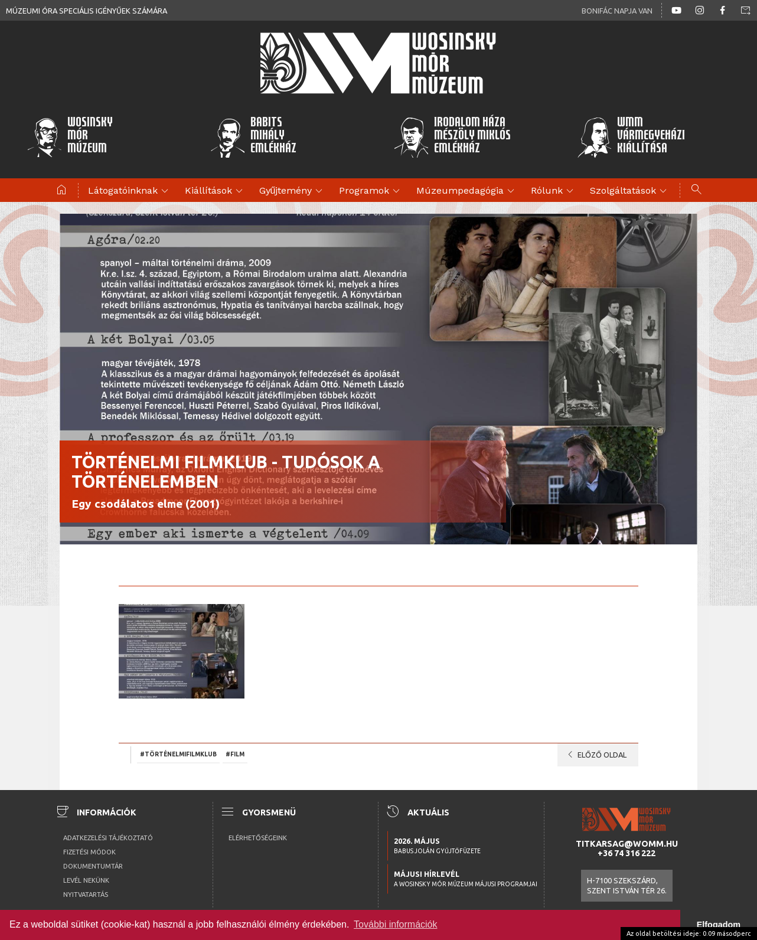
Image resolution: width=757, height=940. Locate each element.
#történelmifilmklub (178, 754)
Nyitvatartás (85, 894)
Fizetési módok (89, 852)
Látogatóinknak (130, 191)
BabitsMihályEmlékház (253, 137)
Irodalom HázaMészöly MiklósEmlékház (452, 137)
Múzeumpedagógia (467, 191)
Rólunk (554, 191)
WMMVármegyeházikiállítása (631, 137)
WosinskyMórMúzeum (70, 137)
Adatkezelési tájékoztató (108, 837)
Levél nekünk (86, 880)
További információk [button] (395, 924)
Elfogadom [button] (718, 924)
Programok (371, 191)
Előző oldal (595, 754)
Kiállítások (215, 191)
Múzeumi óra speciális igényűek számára (86, 10)
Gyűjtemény (293, 191)
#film (235, 754)
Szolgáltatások (630, 191)
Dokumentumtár (93, 866)
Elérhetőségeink (258, 837)
